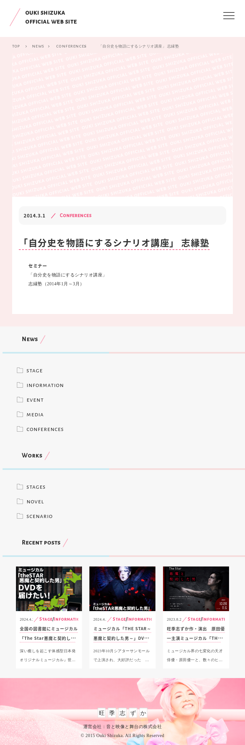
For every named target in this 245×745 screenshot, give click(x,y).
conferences (45, 429)
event (35, 400)
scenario (39, 516)
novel (35, 501)
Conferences (76, 215)
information (45, 385)
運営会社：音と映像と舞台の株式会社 (122, 726)
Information (68, 619)
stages (36, 487)
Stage (45, 619)
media (35, 414)
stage (34, 370)
